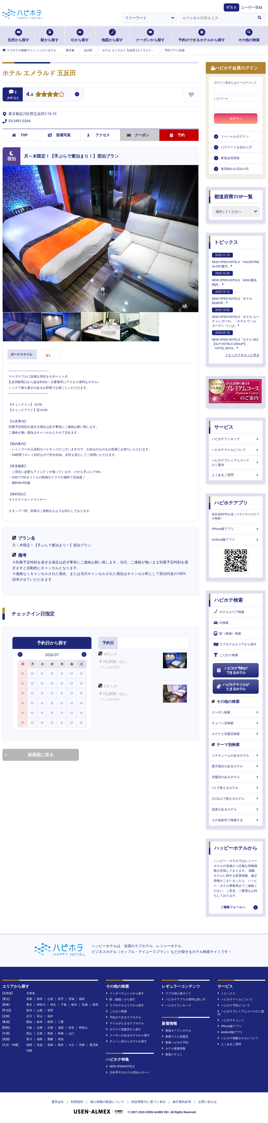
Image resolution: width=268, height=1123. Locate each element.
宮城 (71, 999)
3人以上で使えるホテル (236, 798)
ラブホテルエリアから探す (235, 644)
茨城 (85, 1004)
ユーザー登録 (251, 7)
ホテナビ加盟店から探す (123, 1029)
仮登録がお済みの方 (235, 169)
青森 (29, 999)
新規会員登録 (230, 158)
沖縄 (29, 1050)
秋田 (40, 999)
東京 (29, 1004)
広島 (40, 1033)
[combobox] (216, 18)
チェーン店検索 (236, 723)
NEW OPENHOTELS (120, 1066)
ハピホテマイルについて (236, 450)
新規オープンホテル (176, 1030)
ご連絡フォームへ (232, 907)
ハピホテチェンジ (231, 1020)
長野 (50, 1010)
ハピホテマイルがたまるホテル (233, 686)
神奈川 (41, 1004)
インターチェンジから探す (125, 993)
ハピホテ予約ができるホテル (232, 670)
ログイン (235, 118)
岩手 (61, 999)
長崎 (50, 1045)
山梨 (40, 1010)
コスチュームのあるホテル (236, 755)
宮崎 (82, 1045)
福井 (50, 1016)
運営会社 (57, 1102)
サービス (223, 427)
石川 (29, 1016)
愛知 (29, 1022)
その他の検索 (249, 35)
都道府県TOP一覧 (233, 196)
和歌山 (83, 1027)
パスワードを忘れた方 (236, 147)
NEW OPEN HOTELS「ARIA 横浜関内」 (234, 278)
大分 (71, 1045)
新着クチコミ (172, 1054)
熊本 (61, 1045)
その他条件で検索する (236, 820)
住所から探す (18, 35)
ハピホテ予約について (234, 1005)
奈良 (71, 1027)
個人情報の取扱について (107, 1102)
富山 (40, 1016)
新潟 (29, 1010)
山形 (50, 999)
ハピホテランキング (236, 439)
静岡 (50, 1022)
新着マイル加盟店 (175, 1036)
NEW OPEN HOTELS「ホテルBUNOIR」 (232, 297)
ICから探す (80, 35)
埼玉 (53, 1004)
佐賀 (40, 1045)
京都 (50, 1027)
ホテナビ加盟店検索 (236, 734)
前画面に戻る (29, 754)
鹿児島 (93, 1045)
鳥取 (50, 1033)
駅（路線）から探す (120, 999)
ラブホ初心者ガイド (176, 993)
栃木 (74, 1004)
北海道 (30, 993)
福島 (82, 999)
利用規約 (77, 1102)
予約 (177, 135)
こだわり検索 (226, 655)
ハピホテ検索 (228, 600)
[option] (23, 673)
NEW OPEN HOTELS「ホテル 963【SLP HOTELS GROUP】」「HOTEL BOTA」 (235, 340)
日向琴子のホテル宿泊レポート (128, 1072)
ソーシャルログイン (235, 136)
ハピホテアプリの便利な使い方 (184, 999)
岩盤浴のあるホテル (236, 777)
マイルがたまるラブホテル (125, 1023)
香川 (29, 1039)
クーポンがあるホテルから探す (128, 1035)
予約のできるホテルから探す (201, 35)
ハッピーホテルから (235, 848)
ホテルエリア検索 (229, 612)
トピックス (226, 242)
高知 (61, 1039)
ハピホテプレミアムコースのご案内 (236, 462)
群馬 (95, 1004)
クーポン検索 (236, 712)
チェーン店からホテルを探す (126, 1041)
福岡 (29, 1045)
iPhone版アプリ (236, 529)
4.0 (29, 94)
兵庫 (40, 1027)
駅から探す (50, 35)
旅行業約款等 (182, 1102)
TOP (20, 135)
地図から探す (112, 35)
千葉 (64, 1004)
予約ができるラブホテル (123, 1017)
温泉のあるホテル (236, 809)
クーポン (138, 135)
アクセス (98, 135)
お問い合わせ (207, 1102)
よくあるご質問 (236, 475)
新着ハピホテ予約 (175, 1042)
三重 (61, 1022)
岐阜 (40, 1022)
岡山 (29, 1033)
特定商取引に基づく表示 (148, 1102)
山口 (71, 1033)
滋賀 (61, 1027)
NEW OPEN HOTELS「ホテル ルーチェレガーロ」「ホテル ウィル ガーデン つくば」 (235, 317)
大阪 (29, 1027)
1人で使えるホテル (236, 788)
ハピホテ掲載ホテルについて (238, 1038)
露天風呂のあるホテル (236, 766)
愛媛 (50, 1039)
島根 (61, 1033)
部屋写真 (59, 135)
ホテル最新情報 (173, 1048)
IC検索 (221, 623)
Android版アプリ (236, 539)
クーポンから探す (150, 35)
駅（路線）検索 (227, 633)
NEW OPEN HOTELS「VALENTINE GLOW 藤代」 (235, 260)
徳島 (40, 1039)
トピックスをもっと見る (242, 355)
